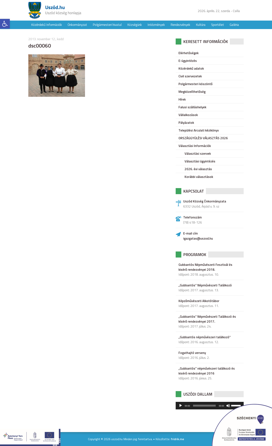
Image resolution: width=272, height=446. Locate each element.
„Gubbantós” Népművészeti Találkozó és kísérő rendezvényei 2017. (207, 319)
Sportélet (217, 24)
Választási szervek (198, 153)
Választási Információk (194, 145)
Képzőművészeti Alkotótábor (198, 300)
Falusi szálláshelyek (192, 107)
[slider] (204, 406)
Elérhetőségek (188, 53)
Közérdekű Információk (46, 24)
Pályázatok (186, 122)
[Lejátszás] (180, 406)
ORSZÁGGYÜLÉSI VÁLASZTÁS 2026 (203, 138)
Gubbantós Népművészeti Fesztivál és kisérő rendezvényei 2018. (205, 267)
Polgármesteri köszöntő (195, 84)
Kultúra (201, 24)
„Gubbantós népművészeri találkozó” (204, 337)
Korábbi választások (199, 176)
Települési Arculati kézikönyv (198, 130)
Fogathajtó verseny (192, 352)
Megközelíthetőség (192, 91)
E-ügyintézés (187, 60)
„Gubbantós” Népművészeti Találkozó (205, 285)
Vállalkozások (188, 114)
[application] (210, 405)
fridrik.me (177, 439)
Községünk (134, 24)
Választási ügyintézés (200, 161)
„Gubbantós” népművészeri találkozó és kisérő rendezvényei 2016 (206, 371)
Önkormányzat (77, 24)
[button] (5, 24)
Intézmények (156, 24)
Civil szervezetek (190, 76)
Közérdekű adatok (191, 68)
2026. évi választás (198, 169)
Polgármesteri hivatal (107, 24)
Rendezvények (180, 24)
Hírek (182, 99)
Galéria (234, 24)
